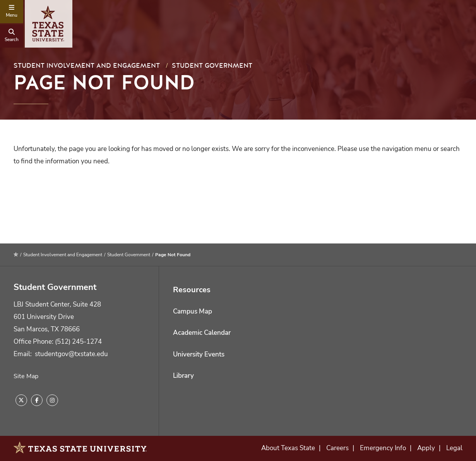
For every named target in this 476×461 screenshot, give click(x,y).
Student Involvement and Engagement (87, 65)
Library (183, 375)
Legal (454, 448)
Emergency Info (383, 448)
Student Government (212, 65)
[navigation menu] (11, 11)
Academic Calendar (202, 332)
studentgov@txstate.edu (71, 354)
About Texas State (288, 448)
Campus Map (192, 311)
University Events (198, 354)
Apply (426, 448)
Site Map (26, 376)
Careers (337, 448)
